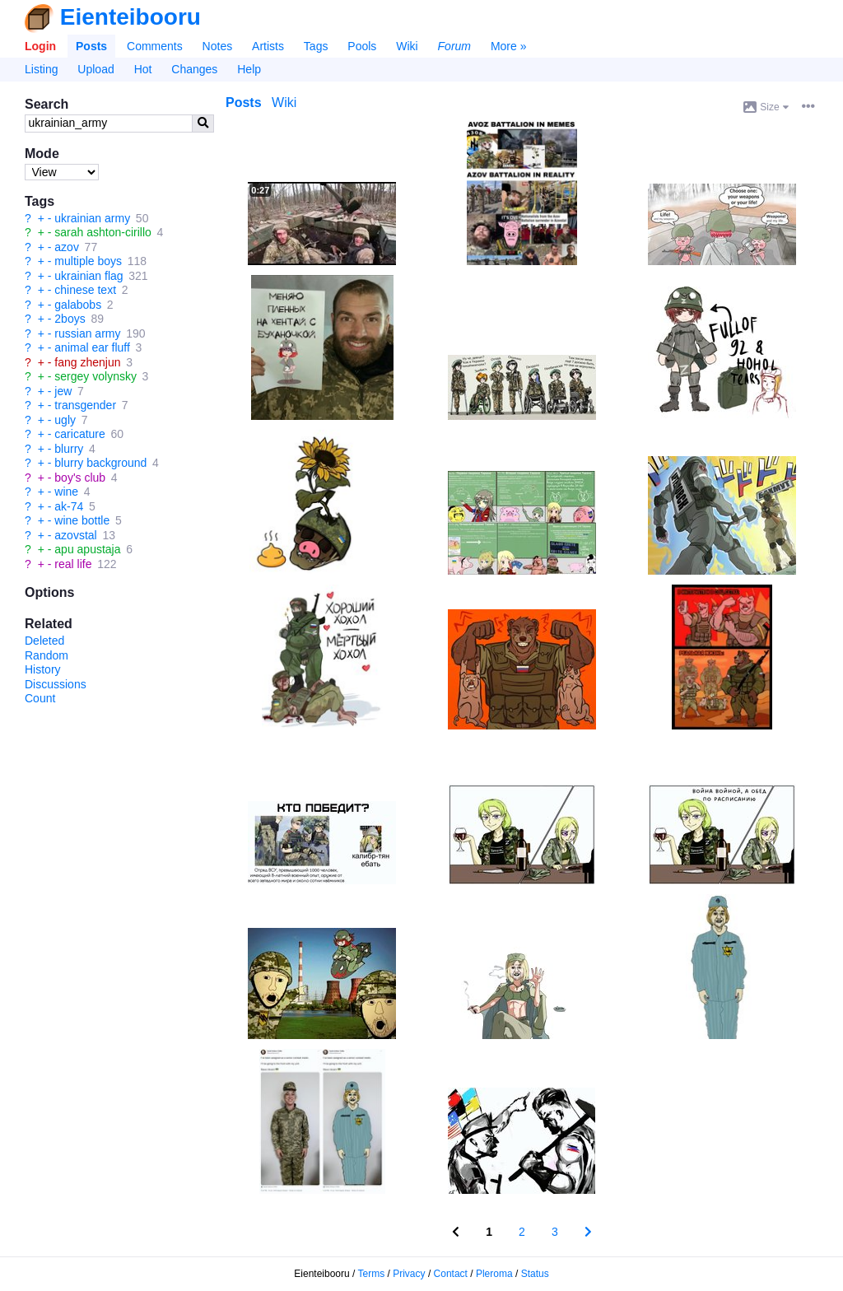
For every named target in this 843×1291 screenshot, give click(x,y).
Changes (194, 69)
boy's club (79, 477)
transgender (85, 405)
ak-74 (68, 506)
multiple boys (88, 261)
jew (63, 391)
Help (249, 69)
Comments (155, 46)
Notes (218, 46)
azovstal (75, 535)
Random (46, 655)
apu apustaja (87, 549)
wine (66, 491)
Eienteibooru (130, 17)
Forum (454, 46)
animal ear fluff (92, 347)
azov (66, 247)
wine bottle (81, 520)
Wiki (406, 46)
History (43, 669)
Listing (41, 69)
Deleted (44, 640)
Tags (316, 46)
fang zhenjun (87, 362)
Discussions (55, 684)
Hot (143, 69)
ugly (65, 419)
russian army (87, 333)
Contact (451, 1273)
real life (72, 564)
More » (509, 46)
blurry (68, 448)
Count (40, 698)
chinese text (85, 289)
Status (535, 1273)
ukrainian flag (88, 275)
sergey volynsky (95, 376)
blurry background (100, 462)
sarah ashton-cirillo (102, 232)
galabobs (77, 304)
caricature (79, 433)
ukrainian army (92, 218)
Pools (361, 46)
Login (40, 46)
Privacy (409, 1273)
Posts (91, 46)
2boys (69, 318)
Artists (268, 46)
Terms (371, 1273)
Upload (95, 69)
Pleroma (494, 1273)
